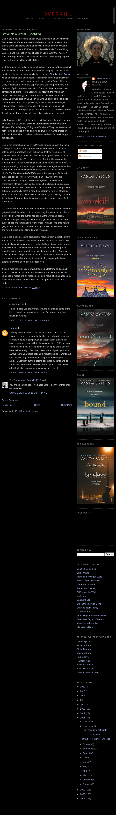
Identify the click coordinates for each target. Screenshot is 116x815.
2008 (83, 798)
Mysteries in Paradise (87, 623)
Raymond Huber (85, 664)
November (88, 726)
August (86, 753)
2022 (83, 686)
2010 (83, 789)
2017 (83, 695)
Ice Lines (81, 596)
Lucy (11, 328)
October (87, 744)
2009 (83, 794)
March (86, 775)
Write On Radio (84, 645)
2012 (83, 713)
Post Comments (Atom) (26, 411)
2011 (83, 717)
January (87, 784)
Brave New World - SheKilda (96, 739)
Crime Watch (83, 573)
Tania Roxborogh (85, 668)
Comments (85, 156)
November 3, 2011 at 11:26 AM (29, 320)
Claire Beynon (84, 649)
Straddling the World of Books (91, 615)
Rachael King (83, 661)
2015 (83, 700)
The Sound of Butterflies (88, 580)
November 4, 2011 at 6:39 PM (28, 372)
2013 (83, 709)
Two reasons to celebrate (94, 730)
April (85, 771)
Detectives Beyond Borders (90, 619)
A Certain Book (84, 611)
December (88, 721)
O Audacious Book (86, 584)
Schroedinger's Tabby (87, 607)
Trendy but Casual (86, 588)
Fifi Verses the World (87, 592)
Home (37, 405)
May (85, 766)
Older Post (66, 405)
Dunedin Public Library (88, 672)
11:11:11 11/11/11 (91, 734)
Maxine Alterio (84, 653)
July (85, 757)
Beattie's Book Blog (86, 569)
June (85, 762)
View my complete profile (91, 136)
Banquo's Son (84, 600)
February (87, 779)
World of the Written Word (89, 576)
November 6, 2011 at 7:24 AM (28, 393)
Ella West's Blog (85, 627)
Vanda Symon (102, 79)
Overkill (58, 14)
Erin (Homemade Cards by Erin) (25, 380)
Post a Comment (10, 400)
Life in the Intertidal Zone (89, 604)
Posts (83, 150)
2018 (83, 691)
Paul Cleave (83, 657)
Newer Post (7, 405)
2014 (83, 704)
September (88, 748)
